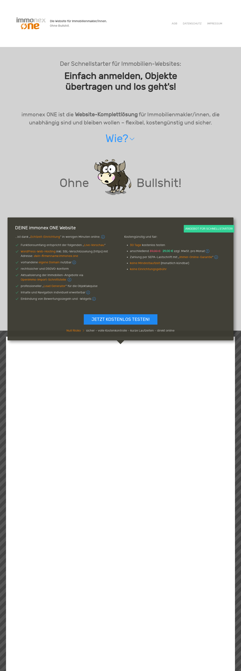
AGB (174, 23)
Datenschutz (192, 23)
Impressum (214, 23)
